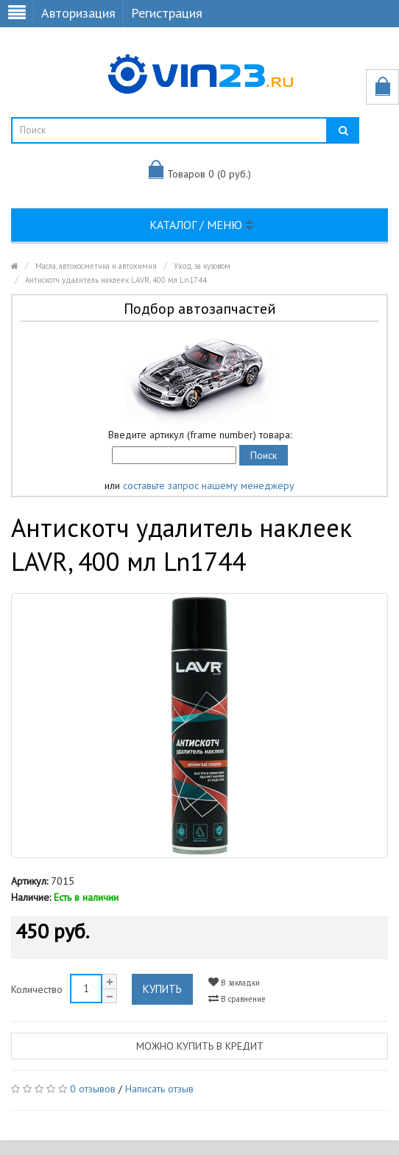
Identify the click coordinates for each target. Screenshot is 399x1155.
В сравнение (237, 998)
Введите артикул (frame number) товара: (200, 434)
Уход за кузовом (202, 266)
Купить (162, 989)
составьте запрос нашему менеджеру (208, 485)
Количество (37, 989)
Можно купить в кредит (200, 1046)
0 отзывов (93, 1088)
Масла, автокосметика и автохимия (96, 266)
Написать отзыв (159, 1088)
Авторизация (78, 12)
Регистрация (166, 12)
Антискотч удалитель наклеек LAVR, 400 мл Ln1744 (116, 280)
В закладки (234, 982)
